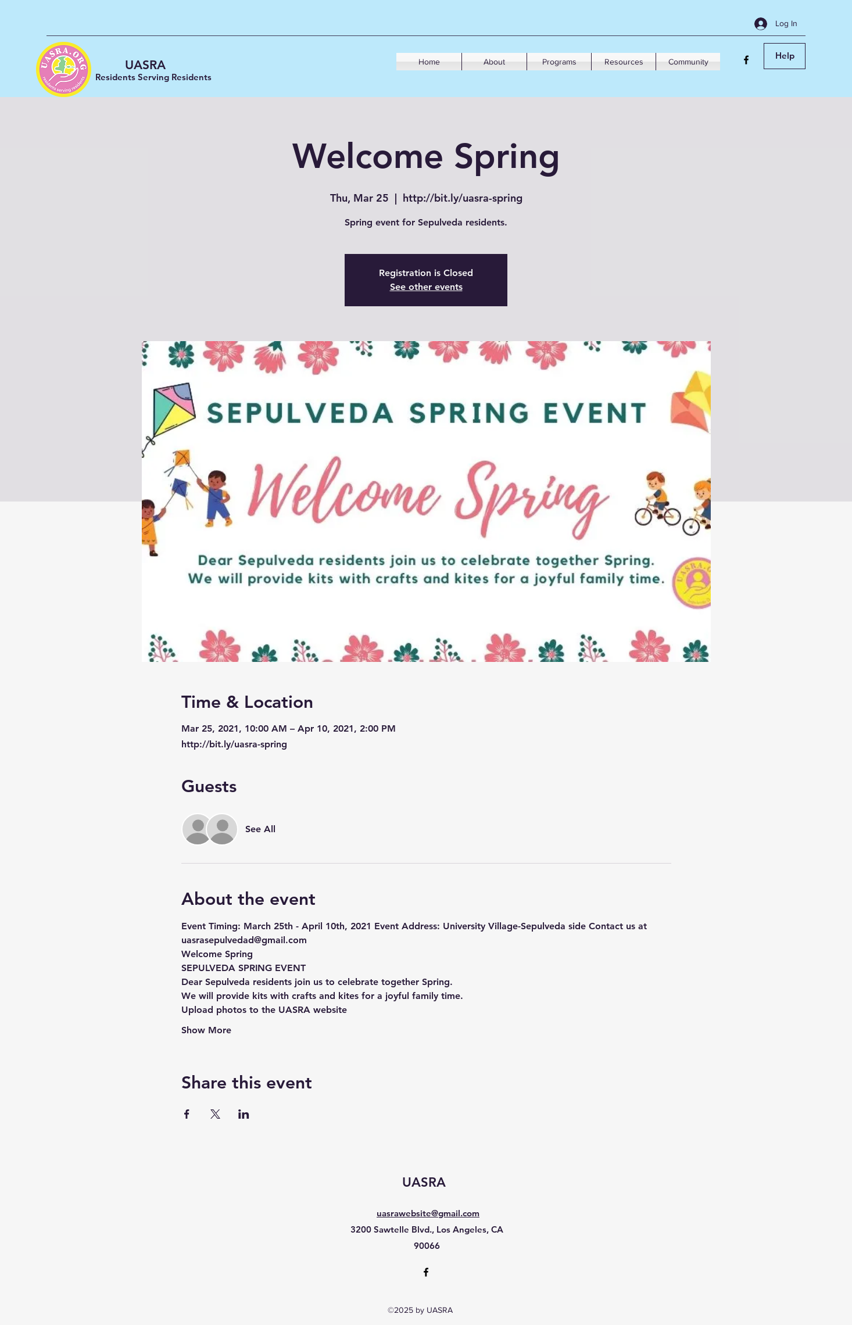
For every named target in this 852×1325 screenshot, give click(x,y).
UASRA (145, 65)
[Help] (785, 56)
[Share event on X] (215, 1114)
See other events (426, 286)
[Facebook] (746, 60)
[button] (494, 61)
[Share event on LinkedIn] (243, 1114)
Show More (206, 1030)
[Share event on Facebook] (186, 1114)
